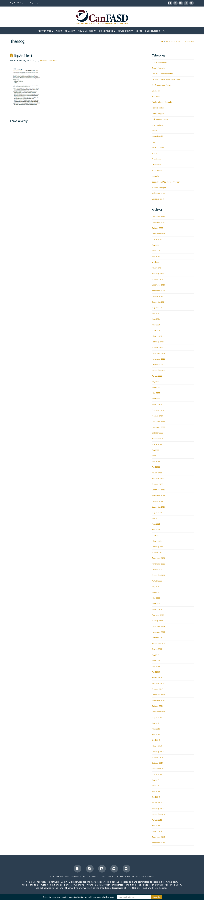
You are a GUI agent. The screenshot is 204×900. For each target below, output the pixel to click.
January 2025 (157, 279)
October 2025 (157, 228)
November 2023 (158, 359)
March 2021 (157, 541)
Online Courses (147, 876)
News (154, 142)
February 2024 (158, 342)
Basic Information (159, 68)
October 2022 (157, 433)
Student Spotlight (159, 187)
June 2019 (156, 660)
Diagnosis (156, 91)
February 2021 (158, 547)
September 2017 (158, 768)
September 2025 (158, 234)
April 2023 (156, 399)
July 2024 (156, 313)
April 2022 (156, 467)
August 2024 (157, 307)
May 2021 (156, 529)
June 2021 (156, 524)
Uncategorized (158, 199)
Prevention (156, 165)
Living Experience (107, 876)
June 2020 (156, 592)
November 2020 (158, 564)
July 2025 (156, 245)
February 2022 (158, 478)
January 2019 (157, 689)
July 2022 (156, 450)
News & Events (123, 876)
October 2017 (157, 763)
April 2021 (156, 535)
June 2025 (156, 251)
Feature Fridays (158, 108)
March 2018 (157, 746)
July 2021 (156, 518)
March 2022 (157, 473)
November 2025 (158, 222)
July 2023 (156, 382)
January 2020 (157, 620)
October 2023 (157, 364)
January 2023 (157, 416)
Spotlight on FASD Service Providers (166, 182)
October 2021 (157, 501)
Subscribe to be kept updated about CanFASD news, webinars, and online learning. (78, 897)
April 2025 (156, 262)
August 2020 (157, 581)
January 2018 (157, 757)
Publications (157, 170)
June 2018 (156, 729)
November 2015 (158, 843)
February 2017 (158, 808)
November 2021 (158, 495)
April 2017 (156, 797)
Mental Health (157, 136)
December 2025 (158, 216)
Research (75, 876)
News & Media (158, 148)
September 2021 (158, 507)
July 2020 (156, 586)
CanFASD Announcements (162, 74)
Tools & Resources (89, 876)
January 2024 (157, 347)
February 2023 (158, 410)
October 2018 (157, 706)
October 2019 (157, 638)
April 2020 (156, 603)
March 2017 (157, 803)
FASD (67, 876)
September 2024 (158, 302)
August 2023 (157, 376)
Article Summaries (159, 62)
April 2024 (156, 330)
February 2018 (158, 751)
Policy (154, 153)
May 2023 (156, 393)
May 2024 (156, 325)
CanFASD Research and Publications (166, 79)
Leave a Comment (48, 60)
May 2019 (156, 666)
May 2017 (156, 791)
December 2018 (158, 695)
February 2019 (158, 683)
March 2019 (157, 677)
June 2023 (156, 387)
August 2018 (157, 717)
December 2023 (158, 353)
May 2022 (156, 461)
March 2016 (157, 831)
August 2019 (157, 649)
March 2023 (157, 404)
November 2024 (158, 290)
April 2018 (156, 740)
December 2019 (158, 626)
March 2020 (157, 609)
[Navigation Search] (164, 30)
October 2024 (157, 296)
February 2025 (158, 273)
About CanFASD (56, 876)
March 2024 (157, 336)
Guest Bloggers (158, 113)
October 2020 (157, 569)
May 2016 (156, 825)
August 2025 (157, 239)
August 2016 (157, 820)
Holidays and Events (160, 119)
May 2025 (156, 256)
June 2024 (156, 319)
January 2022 (157, 484)
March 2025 (157, 268)
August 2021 (157, 512)
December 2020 (158, 558)
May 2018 (156, 734)
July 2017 (156, 780)
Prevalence (156, 159)
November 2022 (158, 427)
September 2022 (158, 438)
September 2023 (158, 370)
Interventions (157, 125)
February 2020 (158, 615)
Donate (135, 876)
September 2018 (158, 712)
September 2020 (158, 575)
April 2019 (156, 672)
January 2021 (157, 552)
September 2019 (158, 643)
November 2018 (158, 700)
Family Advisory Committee (163, 102)
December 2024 (158, 285)
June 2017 (156, 786)
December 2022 (158, 421)
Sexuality (155, 176)
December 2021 (158, 490)
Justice (154, 130)
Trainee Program (158, 193)
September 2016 (158, 814)
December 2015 (158, 837)
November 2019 (158, 632)
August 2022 (157, 444)
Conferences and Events (161, 85)
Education (156, 96)
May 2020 (156, 598)
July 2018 (156, 723)
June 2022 (156, 455)
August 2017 (157, 774)
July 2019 (156, 655)
